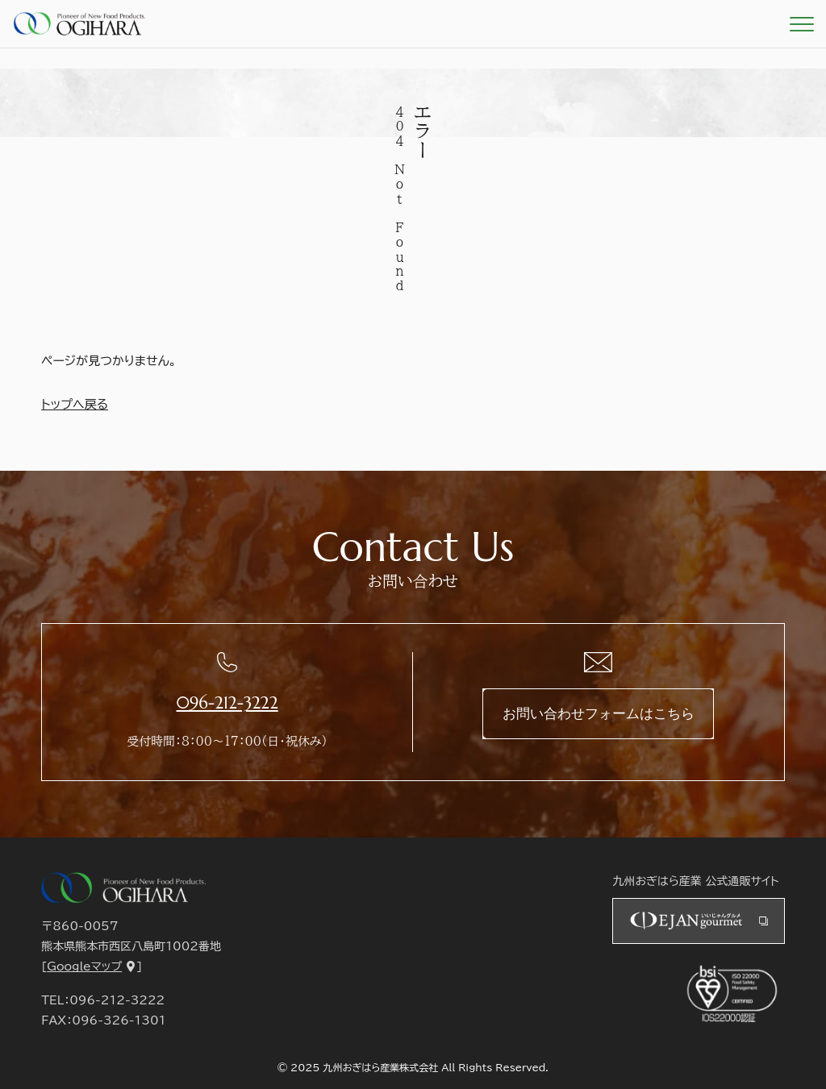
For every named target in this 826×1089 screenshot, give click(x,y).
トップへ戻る (74, 404)
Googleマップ (84, 966)
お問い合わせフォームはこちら (599, 713)
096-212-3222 (227, 702)
